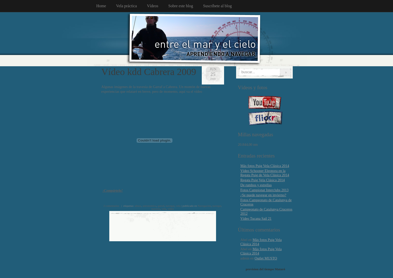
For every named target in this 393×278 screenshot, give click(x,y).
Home (101, 6)
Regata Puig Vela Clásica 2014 (262, 180)
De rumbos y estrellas (256, 185)
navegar (170, 205)
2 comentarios (111, 205)
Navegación (204, 205)
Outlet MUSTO (266, 258)
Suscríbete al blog (217, 6)
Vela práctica (126, 6)
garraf (161, 205)
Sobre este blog (180, 6)
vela (178, 205)
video (171, 208)
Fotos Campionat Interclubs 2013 (264, 190)
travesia (155, 208)
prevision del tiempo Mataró (265, 269)
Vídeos (152, 6)
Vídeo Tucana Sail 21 (255, 218)
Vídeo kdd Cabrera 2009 (148, 71)
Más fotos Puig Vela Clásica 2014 (264, 166)
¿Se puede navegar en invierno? (263, 195)
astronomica (149, 205)
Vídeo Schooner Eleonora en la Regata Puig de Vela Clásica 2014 (264, 173)
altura (138, 205)
